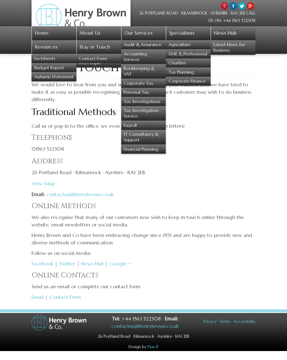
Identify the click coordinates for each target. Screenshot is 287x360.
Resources (46, 47)
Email (38, 297)
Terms (225, 321)
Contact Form (93, 58)
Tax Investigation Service (141, 113)
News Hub (225, 33)
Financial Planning (141, 149)
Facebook (42, 263)
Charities (177, 63)
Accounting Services (135, 56)
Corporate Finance (187, 81)
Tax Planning (181, 72)
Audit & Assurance (142, 44)
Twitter (67, 263)
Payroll (130, 125)
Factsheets (44, 58)
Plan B (153, 347)
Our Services (138, 33)
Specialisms (181, 33)
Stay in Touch (94, 47)
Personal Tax (136, 92)
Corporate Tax (138, 83)
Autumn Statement (54, 76)
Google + (120, 263)
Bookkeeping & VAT (139, 71)
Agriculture (180, 44)
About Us (89, 33)
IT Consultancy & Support (141, 137)
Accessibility (244, 321)
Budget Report (49, 68)
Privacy (209, 321)
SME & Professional (188, 54)
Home (42, 33)
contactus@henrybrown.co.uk (80, 194)
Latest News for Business (229, 47)
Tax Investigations (142, 101)
